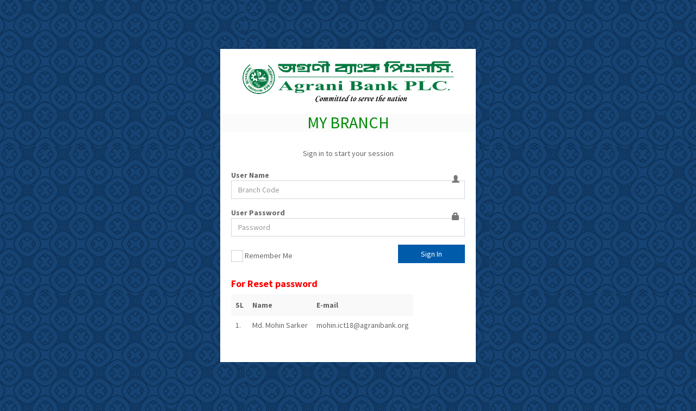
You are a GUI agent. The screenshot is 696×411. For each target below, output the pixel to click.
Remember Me (262, 256)
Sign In (431, 254)
